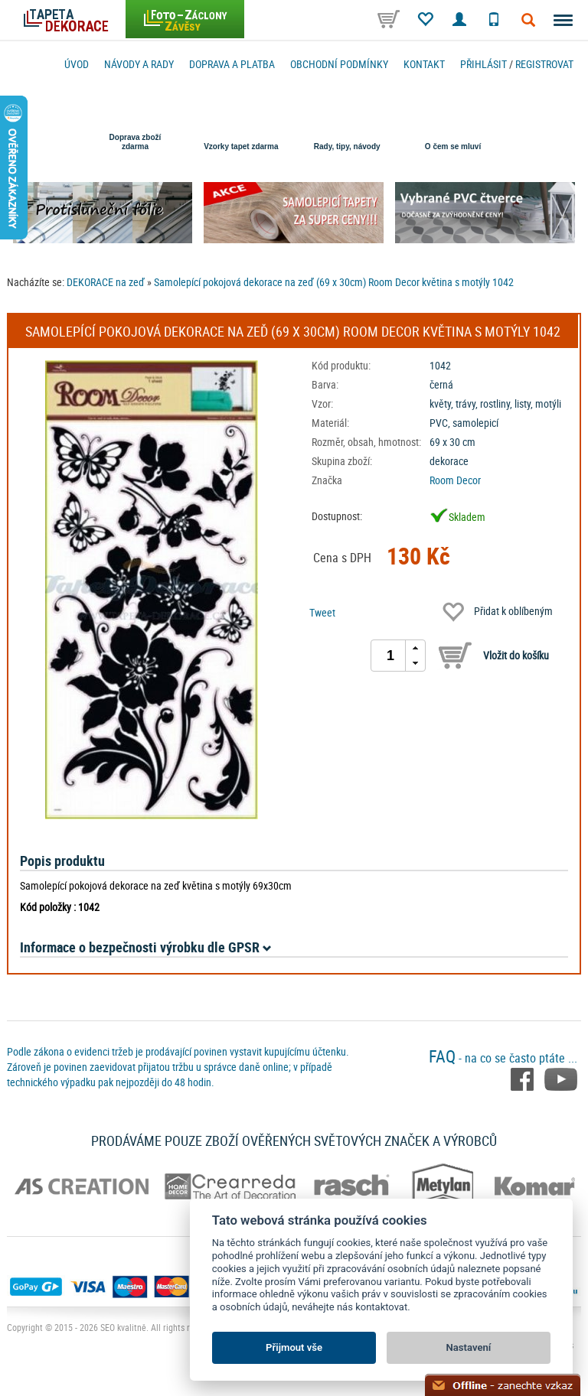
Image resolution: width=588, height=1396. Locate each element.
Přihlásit (483, 64)
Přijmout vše (294, 1347)
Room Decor (455, 480)
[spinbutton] (390, 655)
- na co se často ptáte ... (503, 1057)
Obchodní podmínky (339, 64)
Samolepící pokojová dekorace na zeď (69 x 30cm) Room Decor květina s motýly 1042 (334, 282)
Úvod (76, 64)
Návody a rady (139, 64)
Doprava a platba (232, 64)
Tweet (322, 612)
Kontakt (424, 64)
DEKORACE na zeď (106, 282)
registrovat (544, 64)
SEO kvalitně (123, 1327)
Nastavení (469, 1347)
